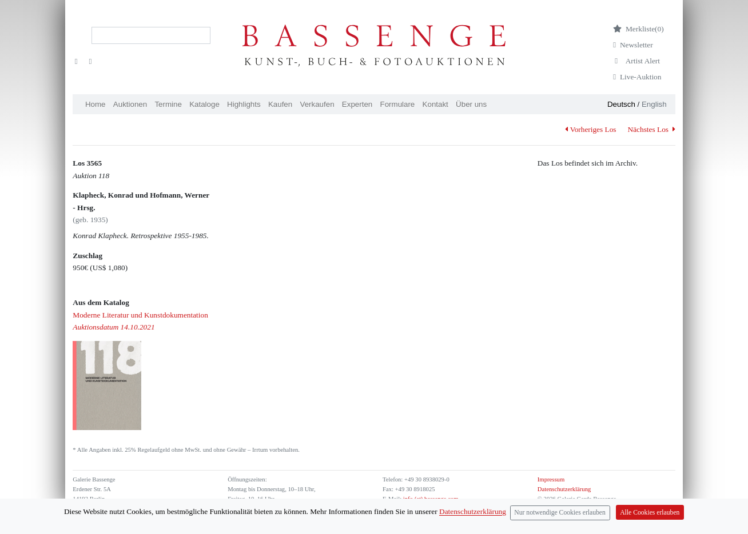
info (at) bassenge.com (429, 499)
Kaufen (280, 104)
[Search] (150, 35)
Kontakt (435, 104)
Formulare (397, 104)
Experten (357, 104)
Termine (167, 104)
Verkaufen (317, 104)
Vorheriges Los (590, 129)
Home (95, 104)
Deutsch (621, 104)
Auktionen (130, 104)
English (654, 104)
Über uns (471, 104)
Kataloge (204, 104)
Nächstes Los (651, 129)
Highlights (244, 104)
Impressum (551, 479)
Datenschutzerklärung (564, 489)
